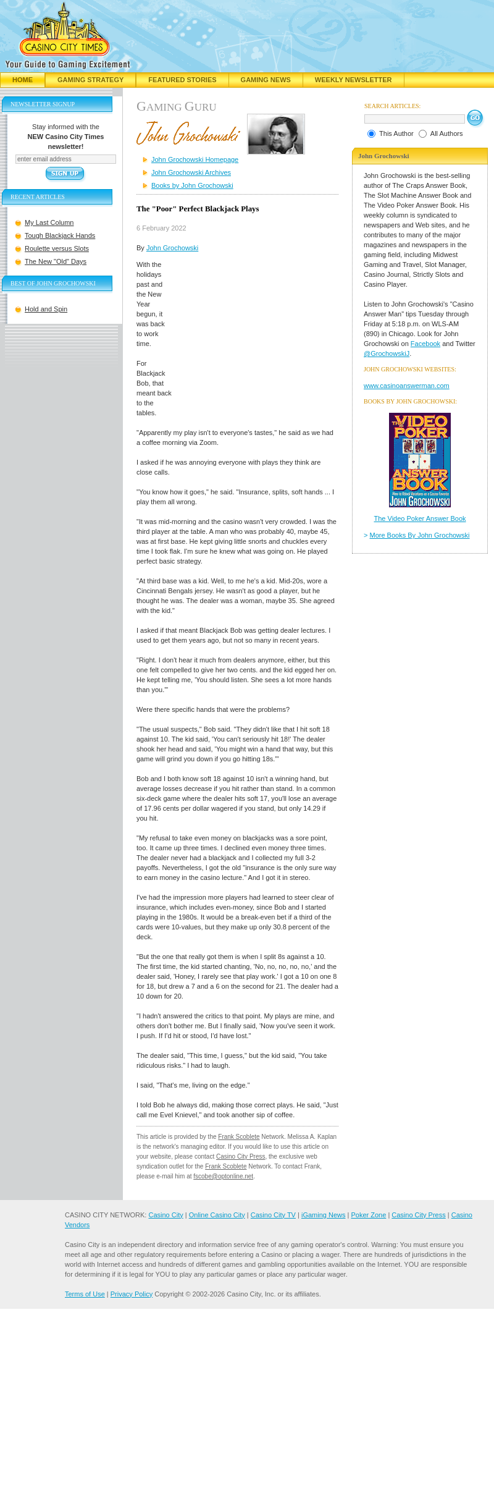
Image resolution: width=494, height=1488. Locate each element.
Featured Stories (182, 79)
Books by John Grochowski (192, 185)
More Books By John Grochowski (420, 535)
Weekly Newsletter (353, 79)
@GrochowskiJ (386, 353)
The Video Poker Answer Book (420, 518)
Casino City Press (240, 1156)
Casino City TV (273, 1215)
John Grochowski (172, 248)
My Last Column (49, 222)
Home (22, 79)
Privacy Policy (132, 1294)
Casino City (165, 1215)
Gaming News (266, 79)
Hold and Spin (46, 309)
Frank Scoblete (238, 1136)
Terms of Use (85, 1294)
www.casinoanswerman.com (407, 385)
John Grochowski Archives (191, 172)
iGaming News (323, 1215)
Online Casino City (217, 1215)
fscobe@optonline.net (223, 1176)
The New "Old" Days (55, 261)
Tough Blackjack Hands (60, 235)
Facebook (425, 343)
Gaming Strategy (90, 79)
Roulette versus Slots (57, 248)
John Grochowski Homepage (194, 159)
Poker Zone (368, 1215)
